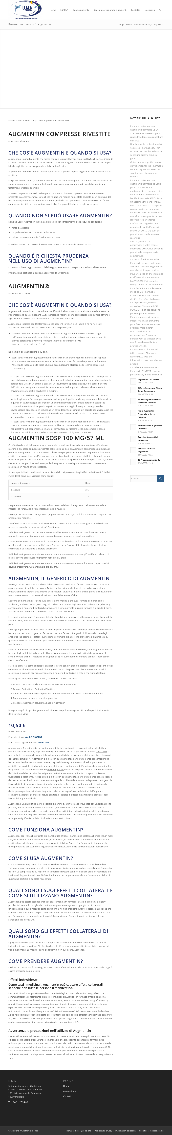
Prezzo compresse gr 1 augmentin (29, 24)
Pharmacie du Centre (148, 320)
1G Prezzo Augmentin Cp (149, 460)
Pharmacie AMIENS (148, 198)
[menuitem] (53, 10)
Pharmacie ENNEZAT (140, 371)
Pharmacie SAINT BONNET (143, 212)
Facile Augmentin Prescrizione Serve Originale (146, 414)
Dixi (36, 1130)
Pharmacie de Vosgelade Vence (146, 263)
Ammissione (69, 1091)
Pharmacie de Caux (151, 183)
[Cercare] (160, 10)
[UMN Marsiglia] (25, 10)
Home (66, 1085)
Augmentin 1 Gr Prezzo (148, 379)
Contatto (67, 1096)
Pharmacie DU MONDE (142, 248)
